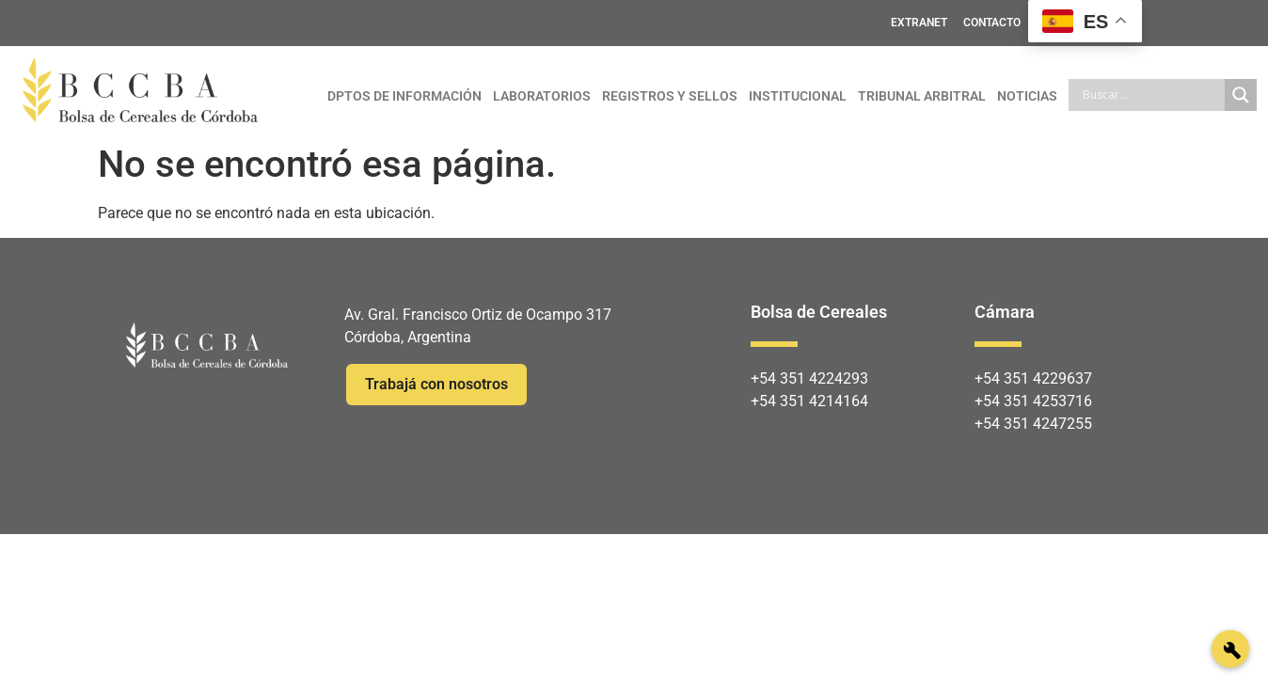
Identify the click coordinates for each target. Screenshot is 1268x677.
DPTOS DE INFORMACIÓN (404, 95)
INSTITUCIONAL (798, 95)
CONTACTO (992, 22)
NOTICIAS (1027, 95)
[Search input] (1151, 95)
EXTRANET (919, 22)
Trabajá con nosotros (436, 384)
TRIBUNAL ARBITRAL (922, 95)
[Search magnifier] (1241, 95)
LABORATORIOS (542, 95)
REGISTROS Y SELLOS (669, 95)
